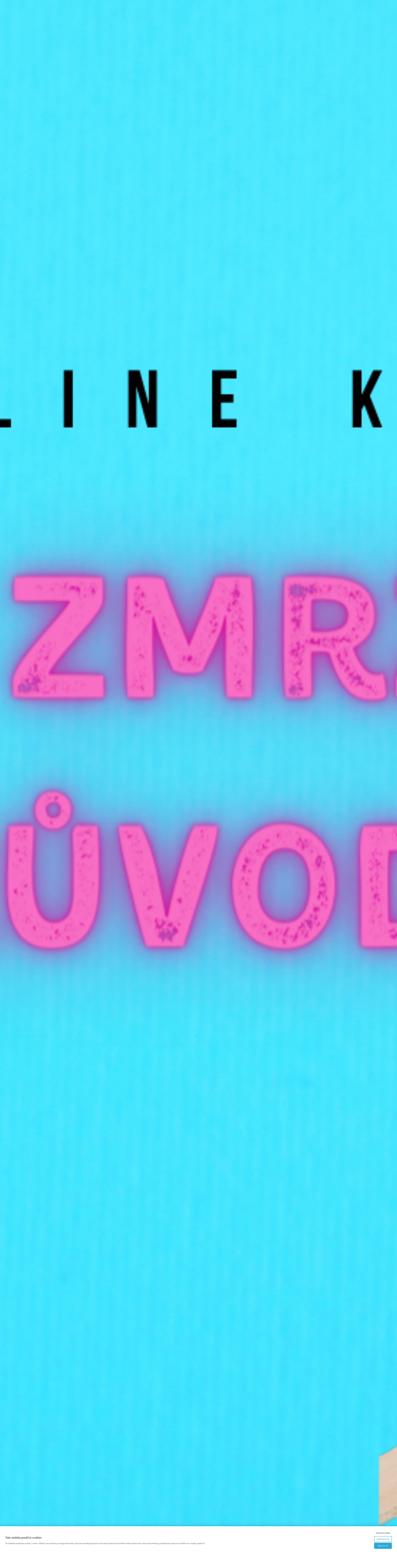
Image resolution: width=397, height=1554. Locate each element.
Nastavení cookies (383, 1533)
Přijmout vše (383, 1546)
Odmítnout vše (383, 1539)
